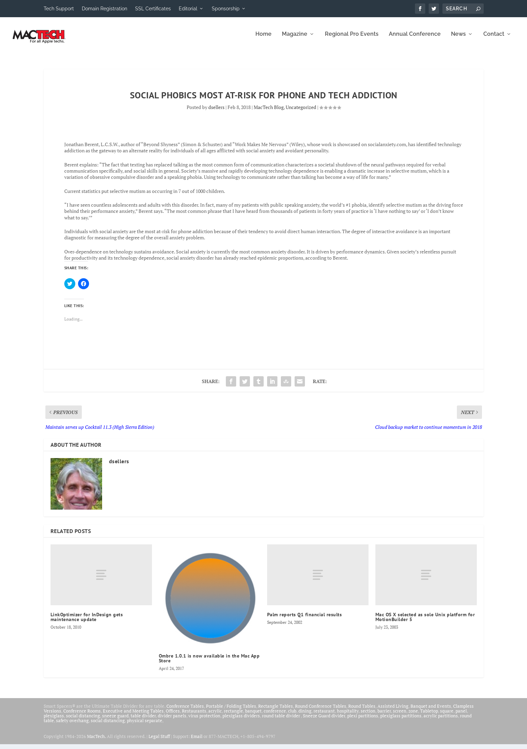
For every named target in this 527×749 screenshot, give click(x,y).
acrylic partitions (441, 720)
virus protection (204, 720)
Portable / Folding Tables (231, 710)
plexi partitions (362, 720)
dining (304, 715)
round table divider (281, 720)
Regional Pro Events (351, 39)
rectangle (233, 715)
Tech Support (59, 8)
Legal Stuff (159, 741)
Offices (173, 715)
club (292, 715)
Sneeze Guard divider (324, 720)
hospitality (348, 715)
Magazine (294, 39)
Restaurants (194, 715)
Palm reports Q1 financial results (304, 619)
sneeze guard (115, 720)
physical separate (144, 725)
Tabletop (429, 715)
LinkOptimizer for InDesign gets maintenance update (87, 621)
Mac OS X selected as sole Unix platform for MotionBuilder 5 (425, 621)
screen (399, 715)
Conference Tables (185, 710)
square (446, 715)
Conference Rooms (82, 715)
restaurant (324, 715)
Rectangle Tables (275, 710)
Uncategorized (301, 111)
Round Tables (361, 710)
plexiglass (54, 720)
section (368, 715)
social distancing (83, 720)
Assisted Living (392, 710)
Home (263, 39)
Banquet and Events (430, 710)
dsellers (216, 111)
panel (461, 715)
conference (275, 715)
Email (196, 741)
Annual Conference (415, 39)
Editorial (188, 8)
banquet (253, 715)
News (458, 39)
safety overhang (72, 725)
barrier (384, 715)
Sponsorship (226, 8)
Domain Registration (104, 8)
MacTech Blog (269, 111)
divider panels (172, 720)
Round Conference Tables (320, 710)
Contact (493, 39)
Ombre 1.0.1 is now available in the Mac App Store (209, 662)
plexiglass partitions (400, 720)
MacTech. (96, 741)
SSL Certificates (153, 8)
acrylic (215, 715)
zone (413, 715)
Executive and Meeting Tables (133, 715)
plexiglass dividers (241, 720)
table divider (143, 720)
